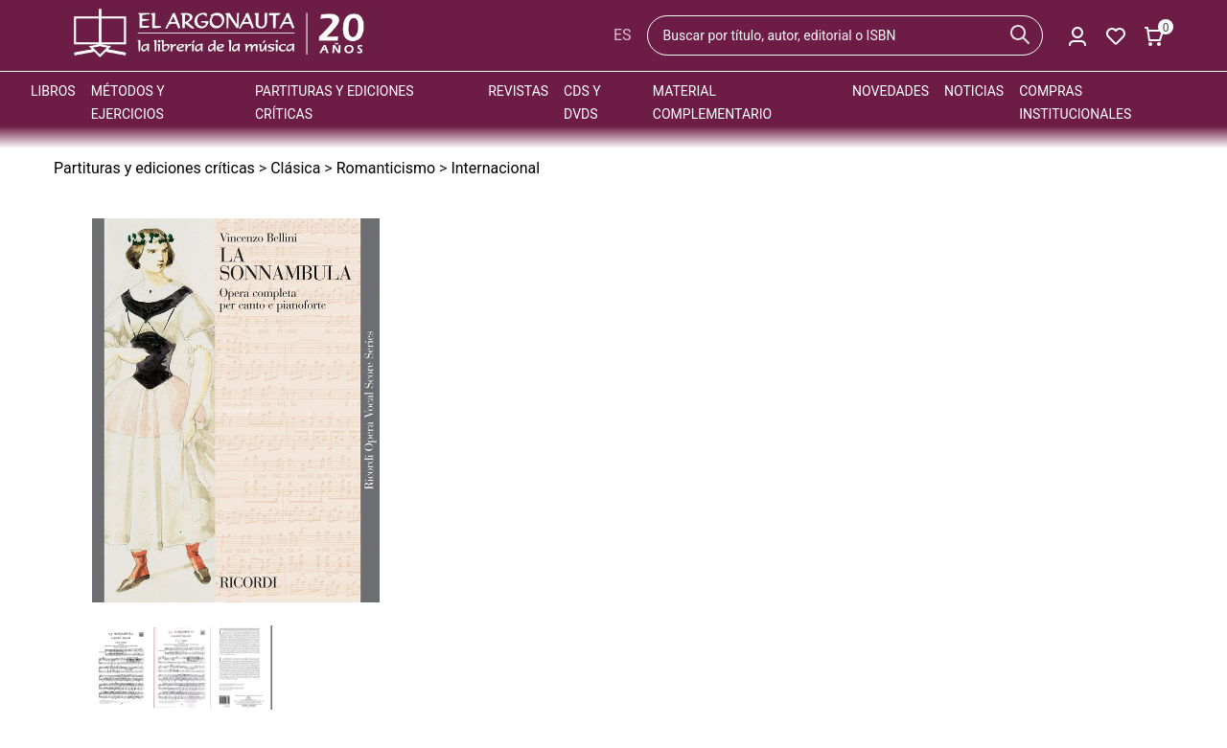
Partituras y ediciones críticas (154, 168)
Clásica (295, 168)
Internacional (495, 168)
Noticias (974, 91)
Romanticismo (385, 168)
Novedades (890, 91)
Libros (53, 91)
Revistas (518, 91)
